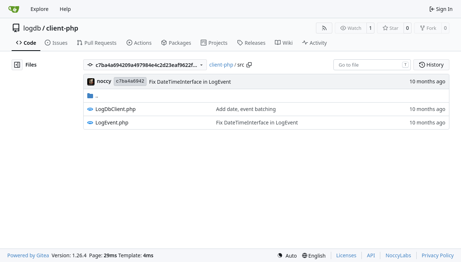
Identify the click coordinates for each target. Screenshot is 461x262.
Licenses (346, 255)
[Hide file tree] (17, 64)
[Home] (14, 9)
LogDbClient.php (116, 109)
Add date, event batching (246, 109)
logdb (32, 28)
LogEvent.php (112, 122)
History (431, 64)
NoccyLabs (398, 255)
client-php (62, 28)
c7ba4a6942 (130, 81)
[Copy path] (249, 64)
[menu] (287, 255)
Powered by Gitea (28, 255)
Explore (39, 8)
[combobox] (372, 64)
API (371, 255)
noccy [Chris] (104, 81)
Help (65, 8)
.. (93, 95)
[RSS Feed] (324, 28)
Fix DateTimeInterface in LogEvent (190, 81)
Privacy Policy (438, 255)
